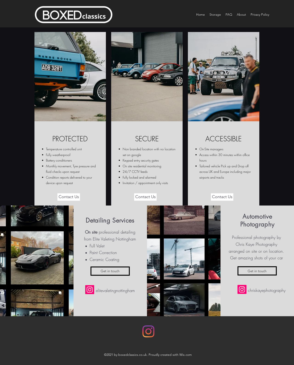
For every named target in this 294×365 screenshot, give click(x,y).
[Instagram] (89, 289)
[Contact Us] (68, 197)
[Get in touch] (110, 271)
